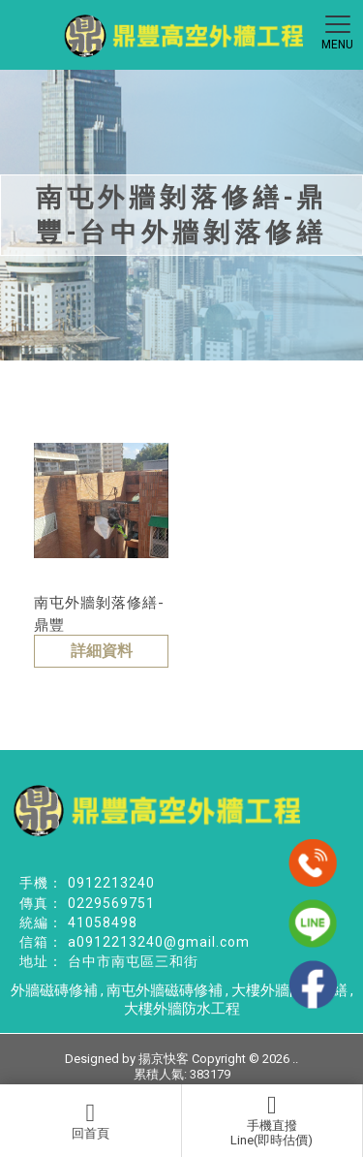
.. (295, 1058)
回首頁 (90, 1121)
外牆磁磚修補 (54, 990)
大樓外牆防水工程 (182, 1008)
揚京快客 (163, 1058)
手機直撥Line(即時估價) (271, 1120)
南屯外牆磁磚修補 (164, 990)
